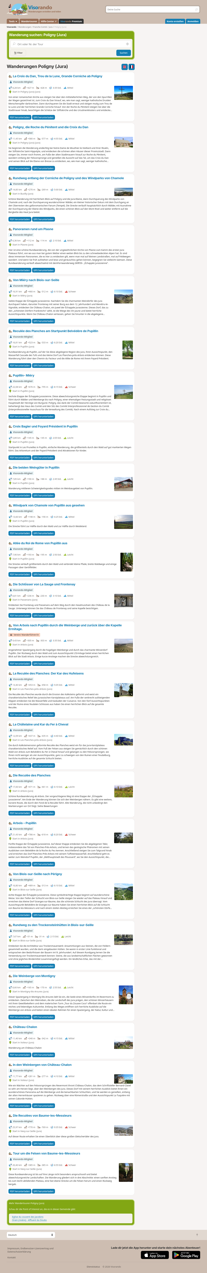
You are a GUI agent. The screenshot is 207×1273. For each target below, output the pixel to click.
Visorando (11, 27)
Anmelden (193, 21)
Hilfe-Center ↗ (49, 21)
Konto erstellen (175, 21)
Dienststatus (93, 1266)
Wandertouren (29, 21)
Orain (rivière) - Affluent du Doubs (29, 1220)
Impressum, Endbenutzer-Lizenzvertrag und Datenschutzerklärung (31, 1250)
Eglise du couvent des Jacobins (27, 1216)
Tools (12, 21)
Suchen (123, 52)
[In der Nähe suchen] (127, 44)
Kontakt (12, 1257)
